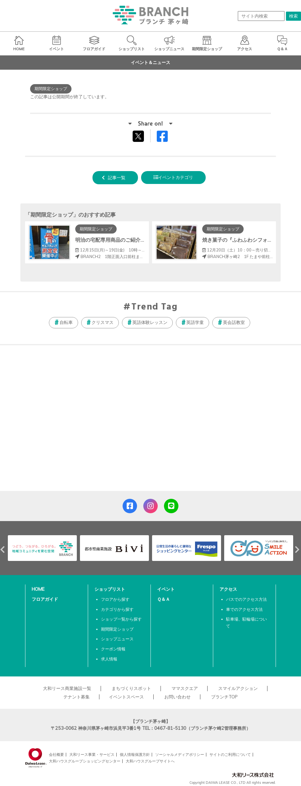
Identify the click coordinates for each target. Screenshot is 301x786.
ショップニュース (117, 638)
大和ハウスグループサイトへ (150, 761)
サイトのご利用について (230, 754)
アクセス (228, 589)
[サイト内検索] (261, 16)
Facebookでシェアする (166, 137)
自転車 (66, 322)
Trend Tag (154, 307)
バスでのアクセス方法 (246, 599)
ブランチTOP (224, 697)
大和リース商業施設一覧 (67, 688)
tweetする (139, 136)
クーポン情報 (113, 648)
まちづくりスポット (131, 688)
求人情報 (109, 658)
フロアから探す (115, 599)
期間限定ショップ (117, 629)
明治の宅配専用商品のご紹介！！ (112, 240)
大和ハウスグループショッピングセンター (84, 761)
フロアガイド (45, 599)
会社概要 (56, 754)
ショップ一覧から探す (121, 619)
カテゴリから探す (117, 609)
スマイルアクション (238, 688)
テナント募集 (76, 697)
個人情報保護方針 (135, 754)
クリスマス (103, 322)
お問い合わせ (177, 697)
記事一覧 (116, 177)
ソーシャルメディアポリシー (179, 754)
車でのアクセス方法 (244, 609)
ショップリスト (109, 589)
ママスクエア (185, 688)
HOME (38, 589)
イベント (166, 589)
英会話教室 (234, 322)
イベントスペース (126, 697)
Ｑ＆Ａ (163, 599)
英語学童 (195, 322)
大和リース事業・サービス (91, 754)
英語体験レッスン (149, 322)
